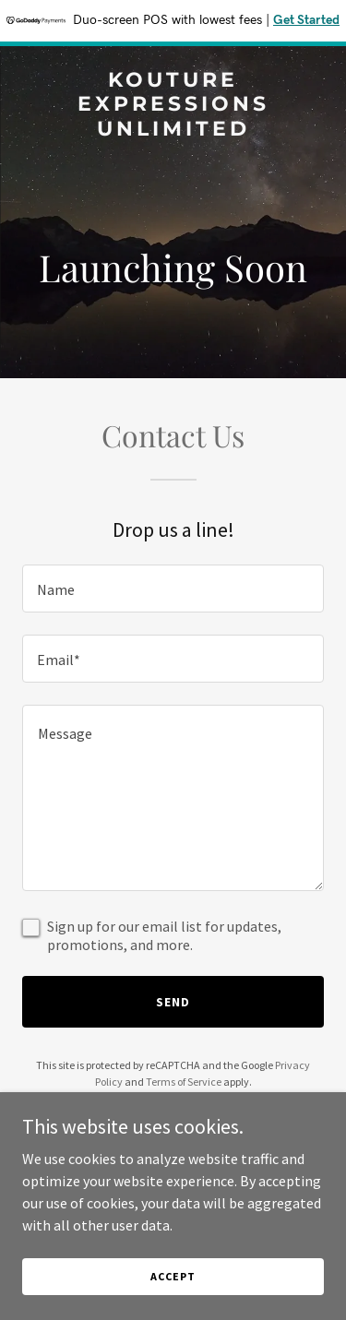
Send (173, 1001)
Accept (172, 1276)
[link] (173, 130)
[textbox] (173, 588)
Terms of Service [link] (183, 1081)
